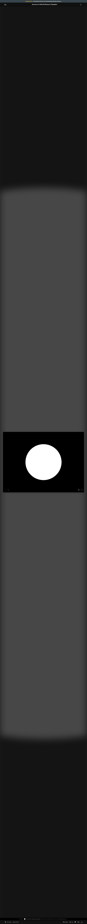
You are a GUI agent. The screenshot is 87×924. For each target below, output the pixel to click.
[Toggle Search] (80, 5)
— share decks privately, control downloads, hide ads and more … (43, 1)
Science (65, 922)
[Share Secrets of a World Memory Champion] (75, 922)
